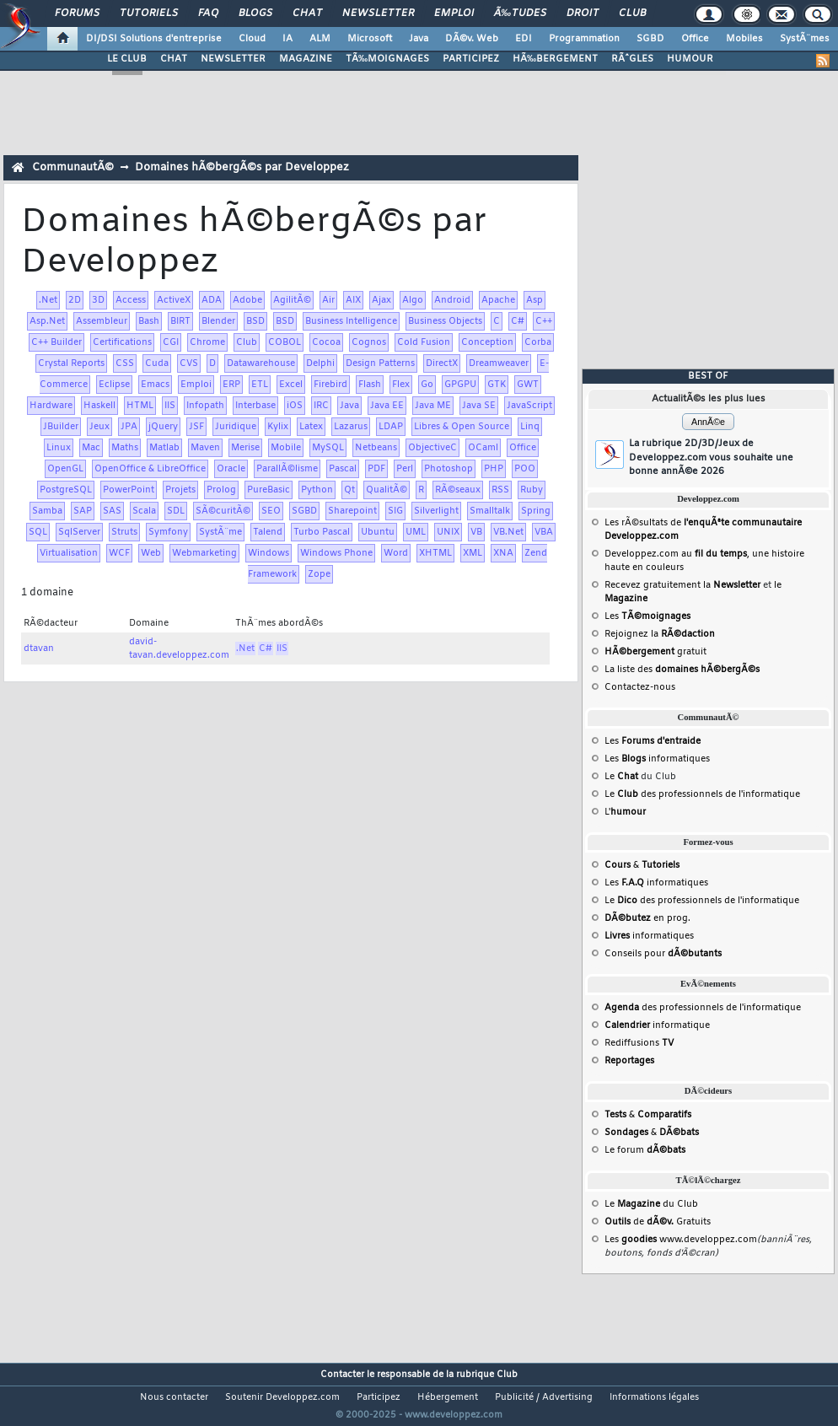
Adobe (247, 300)
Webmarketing (204, 553)
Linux (58, 448)
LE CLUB (127, 59)
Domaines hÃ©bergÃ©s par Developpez (242, 167)
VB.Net (508, 532)
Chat (307, 13)
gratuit (655, 652)
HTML (139, 406)
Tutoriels (149, 13)
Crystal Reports (71, 363)
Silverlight (436, 511)
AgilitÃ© (292, 300)
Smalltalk (490, 511)
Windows (268, 553)
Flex (401, 384)
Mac (91, 448)
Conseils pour (663, 954)
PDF (376, 469)
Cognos (369, 342)
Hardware (51, 406)
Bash (148, 321)
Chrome (207, 342)
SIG (395, 511)
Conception (487, 342)
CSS (124, 363)
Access (130, 300)
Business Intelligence (351, 321)
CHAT (173, 59)
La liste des (682, 669)
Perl (404, 469)
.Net (48, 300)
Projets (180, 490)
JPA (129, 427)
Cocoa (326, 342)
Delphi (320, 363)
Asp (534, 300)
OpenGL (65, 469)
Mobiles (744, 39)
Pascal (343, 469)
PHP (493, 469)
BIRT (180, 321)
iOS (295, 406)
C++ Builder (56, 342)
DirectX (442, 363)
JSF (196, 427)
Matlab (164, 448)
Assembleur (101, 321)
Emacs (155, 384)
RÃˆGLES (632, 59)
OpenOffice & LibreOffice (150, 469)
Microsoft (369, 39)
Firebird (330, 384)
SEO (271, 511)
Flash (369, 384)
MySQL (328, 448)
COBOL (284, 342)
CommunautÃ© (73, 167)
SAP (82, 511)
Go (427, 384)
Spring (536, 511)
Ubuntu (378, 532)
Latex (311, 427)
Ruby (531, 490)
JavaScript (529, 406)
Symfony (168, 532)
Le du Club (651, 1204)
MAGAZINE (305, 59)
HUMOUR (690, 59)
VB (476, 532)
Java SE (479, 406)
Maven (205, 448)
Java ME (433, 406)
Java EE (387, 406)
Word (396, 553)
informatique (657, 1025)
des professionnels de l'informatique (702, 1008)
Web (151, 553)
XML (472, 553)
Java (418, 39)
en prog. (647, 918)
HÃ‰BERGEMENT (555, 59)
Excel (291, 384)
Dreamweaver (499, 363)
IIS (169, 406)
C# (517, 321)
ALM (319, 39)
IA (287, 39)
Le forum (644, 1150)
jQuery (163, 427)
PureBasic (268, 490)
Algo (412, 300)
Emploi (453, 13)
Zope (319, 574)
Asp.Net (47, 321)
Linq (530, 427)
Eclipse (114, 384)
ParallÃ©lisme (287, 469)
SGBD (650, 39)
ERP (231, 384)
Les (647, 616)
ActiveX (174, 300)
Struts (124, 532)
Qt (349, 490)
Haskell (99, 406)
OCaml (483, 448)
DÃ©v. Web (471, 39)
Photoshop (448, 469)
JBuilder (60, 427)
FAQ (208, 13)
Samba (47, 511)
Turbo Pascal (321, 532)
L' (625, 812)
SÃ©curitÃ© (223, 511)
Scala (144, 511)
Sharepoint (352, 511)
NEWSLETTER (233, 59)
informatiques (649, 936)
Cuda (157, 363)
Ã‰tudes (520, 13)
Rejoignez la (659, 634)
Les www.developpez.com (680, 1240)
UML (416, 532)
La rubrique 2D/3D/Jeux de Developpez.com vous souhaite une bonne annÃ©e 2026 (711, 457)
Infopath (205, 406)
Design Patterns (380, 363)
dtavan (39, 648)
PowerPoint (128, 490)
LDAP (391, 427)
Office (695, 39)
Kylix (277, 427)
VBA (543, 532)
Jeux (99, 427)
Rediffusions (639, 1043)
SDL (176, 511)
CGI (171, 342)
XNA (503, 553)
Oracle (231, 469)
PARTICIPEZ (471, 59)
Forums (77, 13)
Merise (245, 448)
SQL (38, 532)
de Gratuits (657, 1222)
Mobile (286, 448)
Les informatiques (657, 759)
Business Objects (445, 321)
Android (452, 300)
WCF (119, 553)
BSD (255, 321)
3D (98, 300)
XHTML (435, 553)
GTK (496, 384)
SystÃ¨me (220, 532)
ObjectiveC (432, 448)
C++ (543, 321)
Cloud (252, 39)
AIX (353, 300)
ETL (259, 384)
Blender (218, 321)
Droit (582, 13)
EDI (523, 39)
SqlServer (79, 532)
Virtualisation (69, 553)
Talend (267, 532)
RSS (500, 490)
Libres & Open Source (461, 427)
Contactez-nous (639, 687)
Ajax (381, 300)
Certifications (122, 342)
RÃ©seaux (458, 490)
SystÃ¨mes (805, 39)
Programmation (584, 39)
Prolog (221, 490)
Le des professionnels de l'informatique (702, 794)
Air (328, 300)
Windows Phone (336, 553)
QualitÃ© (386, 490)
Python (317, 490)
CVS (189, 363)
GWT (528, 384)
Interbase (255, 406)
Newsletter (378, 13)
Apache (498, 300)
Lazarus (351, 427)
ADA (211, 300)
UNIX (448, 532)
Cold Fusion (423, 342)
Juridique (235, 427)
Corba (537, 342)
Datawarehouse (261, 363)
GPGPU (460, 384)
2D (74, 300)
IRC (321, 406)
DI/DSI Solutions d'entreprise (154, 39)
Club (632, 13)
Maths (124, 448)
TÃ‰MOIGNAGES (387, 59)
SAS (112, 511)
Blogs (255, 13)
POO (524, 469)
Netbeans (376, 448)
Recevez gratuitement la (682, 585)
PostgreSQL (66, 490)
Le (621, 777)
